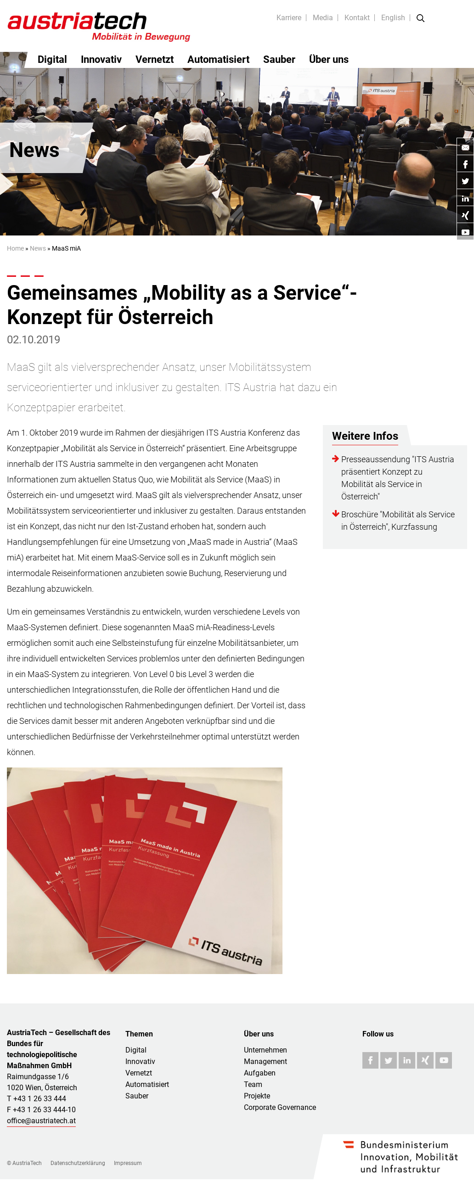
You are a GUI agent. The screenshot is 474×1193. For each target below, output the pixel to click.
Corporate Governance (280, 1107)
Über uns (329, 59)
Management (265, 1061)
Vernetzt (154, 59)
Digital (52, 59)
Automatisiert (218, 59)
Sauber (279, 59)
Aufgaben (260, 1073)
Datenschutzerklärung (78, 1163)
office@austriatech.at (41, 1120)
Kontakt (357, 17)
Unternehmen (265, 1050)
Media (323, 17)
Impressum (128, 1163)
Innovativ (101, 59)
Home (15, 248)
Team (253, 1084)
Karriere (288, 17)
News (38, 248)
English (393, 17)
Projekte (257, 1096)
